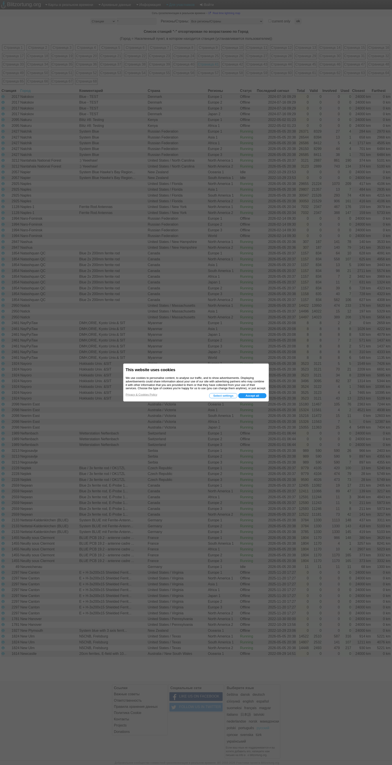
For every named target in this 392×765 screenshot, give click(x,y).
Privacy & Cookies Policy (141, 394)
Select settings (223, 395)
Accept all (252, 395)
